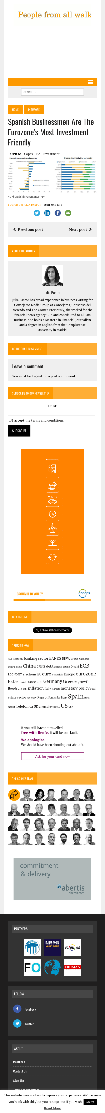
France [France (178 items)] (31, 682)
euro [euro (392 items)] (46, 674)
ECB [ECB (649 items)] (84, 665)
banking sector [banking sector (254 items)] (36, 658)
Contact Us (20, 1071)
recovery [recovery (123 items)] (31, 697)
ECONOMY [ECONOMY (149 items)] (15, 674)
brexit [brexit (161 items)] (74, 658)
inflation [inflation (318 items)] (36, 688)
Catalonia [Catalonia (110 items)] (84, 658)
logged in (39, 376)
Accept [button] (90, 1102)
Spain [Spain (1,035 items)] (76, 696)
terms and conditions (47, 420)
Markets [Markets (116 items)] (56, 688)
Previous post (28, 229)
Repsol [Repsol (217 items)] (42, 697)
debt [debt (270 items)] (50, 666)
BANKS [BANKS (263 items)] (55, 658)
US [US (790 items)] (64, 705)
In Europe (34, 109)
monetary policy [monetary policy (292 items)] (75, 688)
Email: (52, 406)
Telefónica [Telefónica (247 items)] (24, 706)
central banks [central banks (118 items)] (15, 666)
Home (15, 109)
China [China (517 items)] (29, 666)
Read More (52, 1108)
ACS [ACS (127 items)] (10, 658)
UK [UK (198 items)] (36, 706)
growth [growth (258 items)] (83, 681)
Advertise (19, 1080)
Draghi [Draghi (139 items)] (75, 666)
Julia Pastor (32, 204)
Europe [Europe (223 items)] (69, 674)
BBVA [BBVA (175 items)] (66, 658)
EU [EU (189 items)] (39, 674)
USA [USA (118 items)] (71, 706)
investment (51, 154)
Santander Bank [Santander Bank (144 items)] (57, 697)
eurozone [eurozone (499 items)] (86, 673)
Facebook (24, 1009)
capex (28, 154)
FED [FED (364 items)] (12, 681)
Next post (80, 229)
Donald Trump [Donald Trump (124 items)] (62, 666)
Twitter (23, 1024)
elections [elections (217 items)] (29, 674)
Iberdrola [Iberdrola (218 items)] (15, 688)
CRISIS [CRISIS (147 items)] (41, 666)
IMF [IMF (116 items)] (25, 688)
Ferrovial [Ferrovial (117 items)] (21, 682)
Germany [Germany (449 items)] (52, 681)
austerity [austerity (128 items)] (18, 658)
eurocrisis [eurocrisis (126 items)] (57, 674)
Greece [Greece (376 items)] (70, 681)
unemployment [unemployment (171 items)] (49, 706)
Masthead (19, 1061)
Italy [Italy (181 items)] (48, 688)
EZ (38, 154)
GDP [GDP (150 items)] (39, 682)
